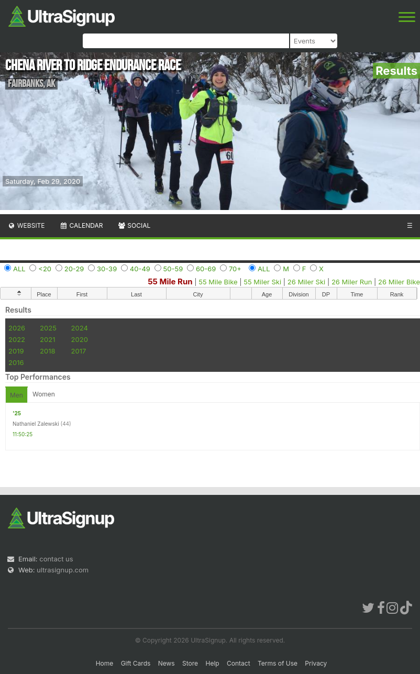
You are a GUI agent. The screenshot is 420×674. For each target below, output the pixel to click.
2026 (16, 328)
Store (190, 663)
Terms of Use (277, 663)
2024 (79, 328)
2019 (16, 351)
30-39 (107, 268)
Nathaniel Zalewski (36, 424)
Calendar (81, 225)
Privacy (316, 663)
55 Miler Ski (262, 282)
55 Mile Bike (217, 282)
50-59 (173, 268)
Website (26, 225)
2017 (78, 351)
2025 (48, 328)
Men (16, 395)
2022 (16, 339)
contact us (56, 559)
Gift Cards (136, 663)
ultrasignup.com (63, 570)
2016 (16, 362)
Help (212, 663)
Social (133, 225)
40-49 (140, 268)
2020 (79, 339)
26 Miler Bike (399, 282)
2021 (47, 339)
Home (105, 663)
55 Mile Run (170, 281)
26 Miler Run (351, 282)
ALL (19, 268)
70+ (235, 268)
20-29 (74, 268)
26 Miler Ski (306, 282)
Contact (238, 663)
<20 (44, 268)
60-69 (206, 268)
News (166, 663)
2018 (47, 351)
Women (43, 394)
